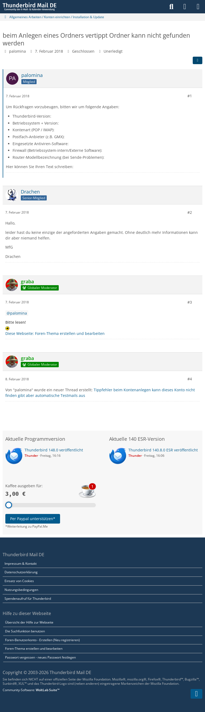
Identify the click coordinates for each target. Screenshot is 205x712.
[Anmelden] (184, 6)
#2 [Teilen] (189, 212)
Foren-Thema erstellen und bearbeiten (33, 648)
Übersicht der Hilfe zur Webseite (29, 622)
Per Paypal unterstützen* (32, 518)
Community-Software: (31, 690)
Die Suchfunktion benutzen (25, 631)
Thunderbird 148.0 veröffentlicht (54, 449)
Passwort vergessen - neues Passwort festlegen (40, 657)
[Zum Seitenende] (196, 694)
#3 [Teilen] (189, 302)
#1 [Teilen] (189, 95)
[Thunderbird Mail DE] (29, 6)
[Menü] (198, 6)
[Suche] (171, 6)
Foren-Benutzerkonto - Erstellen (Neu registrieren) (42, 640)
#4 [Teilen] (189, 378)
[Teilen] (197, 60)
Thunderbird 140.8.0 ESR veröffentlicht (163, 449)
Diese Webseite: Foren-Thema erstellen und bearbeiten (55, 333)
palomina (17, 51)
